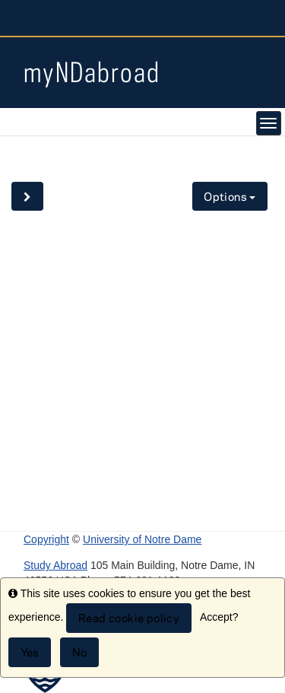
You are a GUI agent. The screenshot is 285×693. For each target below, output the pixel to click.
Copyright (46, 539)
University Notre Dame (142, 19)
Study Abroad (55, 565)
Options (229, 196)
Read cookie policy (128, 618)
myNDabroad (92, 72)
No (79, 652)
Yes (30, 652)
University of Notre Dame (142, 539)
